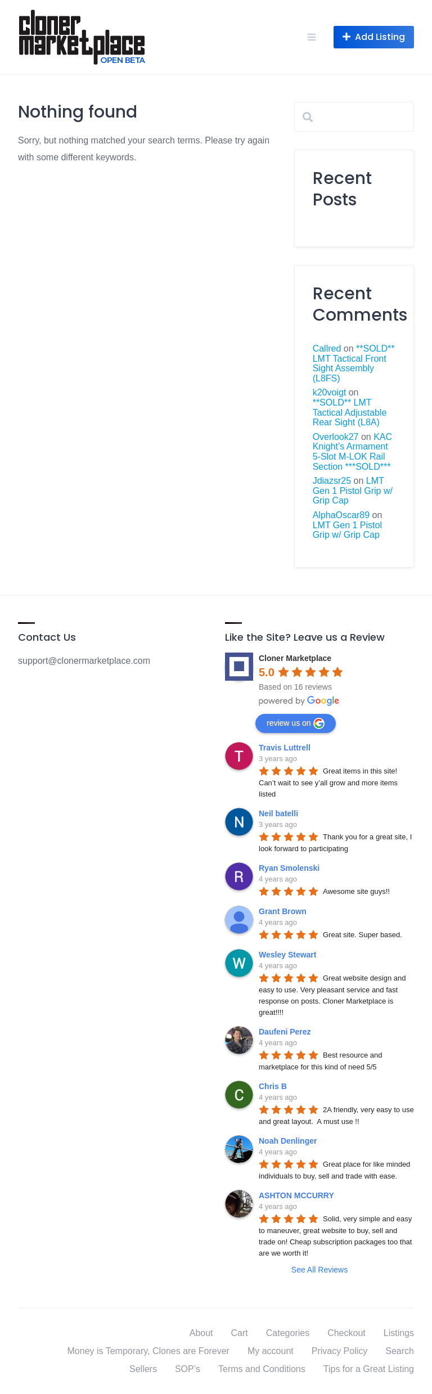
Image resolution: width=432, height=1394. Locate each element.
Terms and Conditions (261, 1369)
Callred (327, 348)
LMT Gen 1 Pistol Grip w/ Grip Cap (353, 490)
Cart (239, 1333)
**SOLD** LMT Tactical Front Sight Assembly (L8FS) (354, 363)
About (201, 1333)
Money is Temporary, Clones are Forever (149, 1351)
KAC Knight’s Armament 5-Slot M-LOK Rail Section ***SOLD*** (352, 451)
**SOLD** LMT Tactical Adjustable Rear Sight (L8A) (350, 412)
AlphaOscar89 (341, 515)
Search (399, 1351)
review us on (296, 723)
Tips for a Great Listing (368, 1369)
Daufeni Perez (285, 1031)
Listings (399, 1333)
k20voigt (329, 392)
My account (271, 1351)
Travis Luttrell (284, 747)
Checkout (346, 1333)
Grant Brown (283, 911)
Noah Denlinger (288, 1140)
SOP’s (187, 1369)
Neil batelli (278, 813)
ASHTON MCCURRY (296, 1195)
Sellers (143, 1369)
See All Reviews (319, 1269)
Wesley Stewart (287, 954)
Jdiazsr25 (332, 480)
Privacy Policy (340, 1351)
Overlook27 (336, 437)
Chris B (273, 1086)
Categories (287, 1333)
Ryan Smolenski (289, 868)
